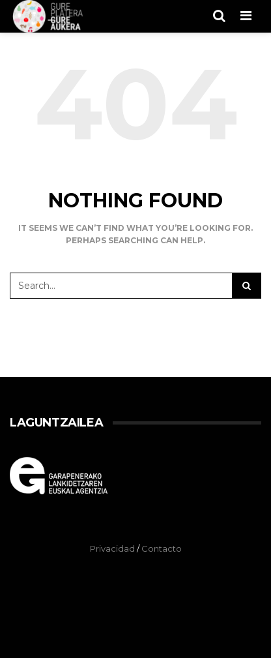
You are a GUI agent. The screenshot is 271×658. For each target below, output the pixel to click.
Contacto (161, 548)
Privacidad (112, 548)
